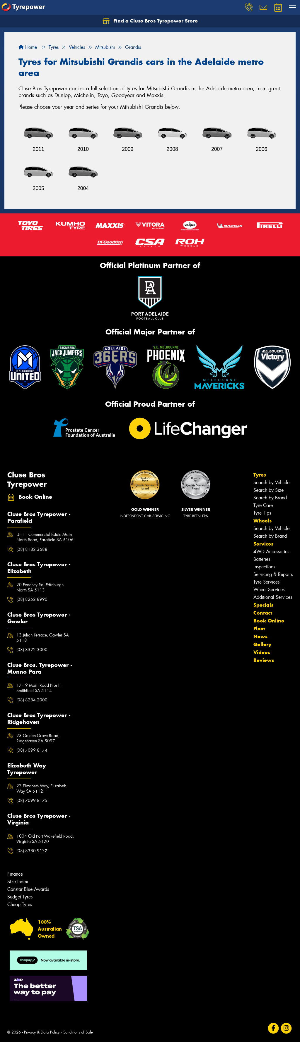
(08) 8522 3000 (31, 649)
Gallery (262, 644)
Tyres (259, 475)
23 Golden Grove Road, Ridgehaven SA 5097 (37, 738)
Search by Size (268, 490)
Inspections (264, 567)
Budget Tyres (20, 897)
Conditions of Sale (78, 1032)
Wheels (262, 520)
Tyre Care (263, 505)
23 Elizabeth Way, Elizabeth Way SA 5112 (41, 788)
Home (27, 47)
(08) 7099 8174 (31, 750)
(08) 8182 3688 (31, 549)
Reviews (263, 660)
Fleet (259, 628)
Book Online (268, 620)
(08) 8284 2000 (31, 700)
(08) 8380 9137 (31, 850)
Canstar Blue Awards (28, 889)
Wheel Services (268, 589)
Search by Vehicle (271, 482)
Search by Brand (270, 498)
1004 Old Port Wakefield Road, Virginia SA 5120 (45, 839)
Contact (262, 613)
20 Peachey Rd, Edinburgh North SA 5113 (40, 587)
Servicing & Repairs (273, 574)
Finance (15, 874)
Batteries (261, 559)
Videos (261, 652)
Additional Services (272, 597)
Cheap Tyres (19, 904)
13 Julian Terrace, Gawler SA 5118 (42, 637)
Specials (263, 605)
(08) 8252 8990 (31, 599)
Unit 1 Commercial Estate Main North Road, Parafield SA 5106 (45, 537)
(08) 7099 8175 (31, 800)
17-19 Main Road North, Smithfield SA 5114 (39, 688)
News (260, 636)
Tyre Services (266, 582)
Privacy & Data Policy (41, 1032)
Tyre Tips (262, 513)
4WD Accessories (271, 551)
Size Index (17, 882)
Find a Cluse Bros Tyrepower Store (150, 21)
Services (263, 544)
